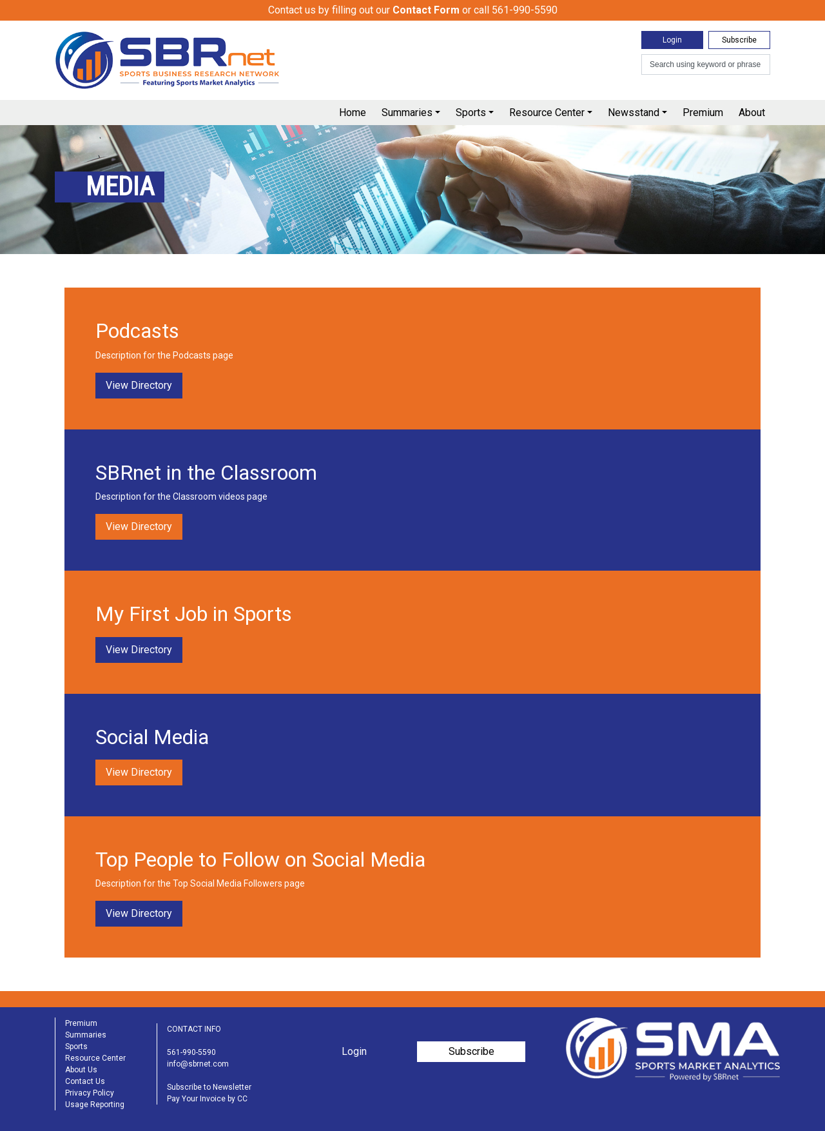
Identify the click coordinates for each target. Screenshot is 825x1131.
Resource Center (547, 112)
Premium (703, 112)
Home (352, 112)
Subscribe (739, 39)
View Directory (139, 385)
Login (672, 39)
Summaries (407, 112)
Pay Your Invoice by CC (207, 1098)
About (752, 112)
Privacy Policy (89, 1092)
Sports (471, 112)
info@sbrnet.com (198, 1063)
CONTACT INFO (194, 1029)
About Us (81, 1069)
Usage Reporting (94, 1104)
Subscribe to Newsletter (209, 1087)
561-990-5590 (191, 1052)
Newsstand (633, 112)
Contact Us (85, 1081)
